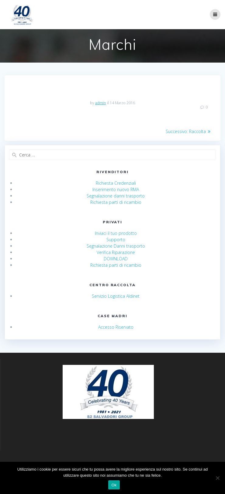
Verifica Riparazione (116, 252)
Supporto (115, 239)
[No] (217, 478)
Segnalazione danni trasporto (116, 196)
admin (100, 102)
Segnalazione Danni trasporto (116, 246)
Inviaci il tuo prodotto (116, 233)
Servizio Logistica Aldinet (116, 296)
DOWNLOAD (116, 259)
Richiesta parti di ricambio (115, 202)
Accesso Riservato (115, 327)
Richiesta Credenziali (116, 183)
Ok (113, 485)
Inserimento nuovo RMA (115, 189)
